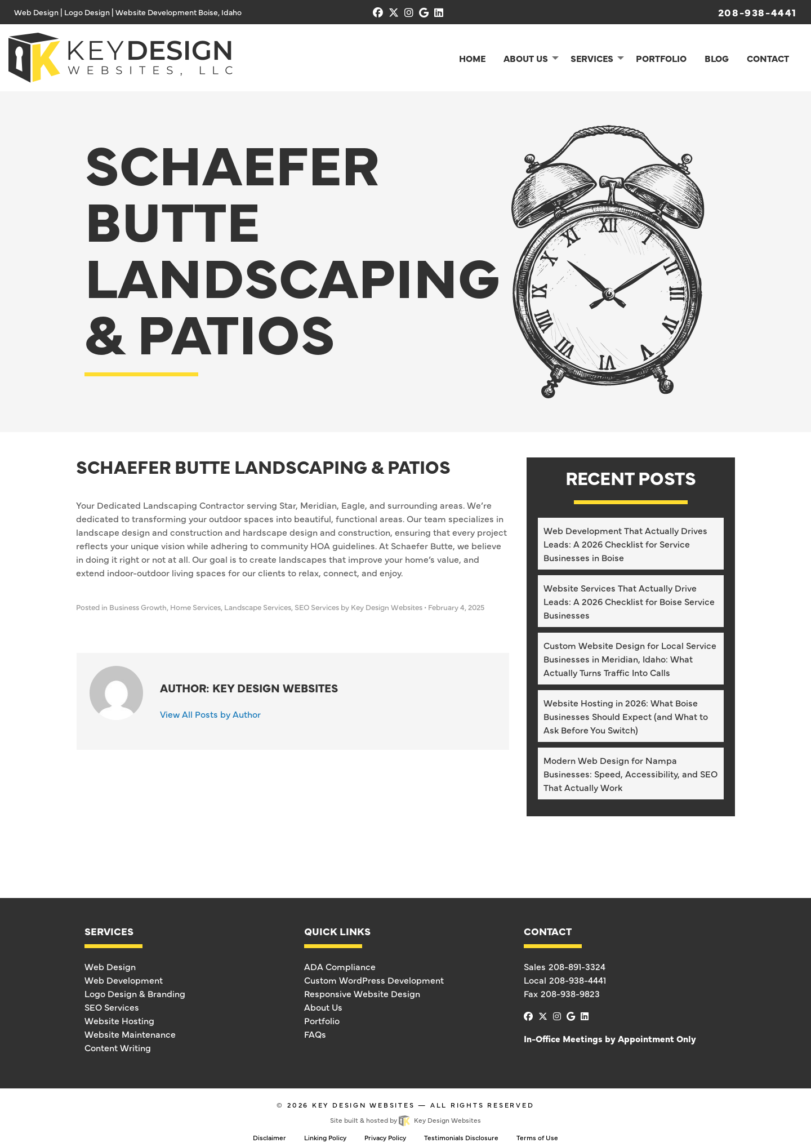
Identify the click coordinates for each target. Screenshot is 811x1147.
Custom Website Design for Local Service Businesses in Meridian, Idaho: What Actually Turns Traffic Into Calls (629, 658)
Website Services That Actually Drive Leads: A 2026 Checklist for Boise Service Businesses (629, 601)
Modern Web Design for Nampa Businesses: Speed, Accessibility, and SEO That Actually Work (630, 773)
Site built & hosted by (405, 1119)
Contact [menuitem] (768, 58)
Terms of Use (537, 1137)
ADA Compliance (340, 966)
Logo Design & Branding (134, 993)
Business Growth (138, 607)
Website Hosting (119, 1020)
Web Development (123, 979)
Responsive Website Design (362, 993)
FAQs (315, 1034)
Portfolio (322, 1020)
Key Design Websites (363, 1104)
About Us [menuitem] (525, 58)
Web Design (110, 966)
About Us (323, 1007)
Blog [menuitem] (717, 58)
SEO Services (317, 607)
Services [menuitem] (592, 58)
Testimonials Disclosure (461, 1137)
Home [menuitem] (472, 58)
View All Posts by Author (210, 714)
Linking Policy (325, 1137)
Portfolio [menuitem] (661, 58)
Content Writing (117, 1047)
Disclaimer (269, 1137)
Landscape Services (257, 607)
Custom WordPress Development (374, 979)
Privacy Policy (385, 1137)
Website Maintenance (130, 1034)
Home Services (195, 607)
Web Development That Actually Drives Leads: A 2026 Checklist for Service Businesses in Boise (625, 543)
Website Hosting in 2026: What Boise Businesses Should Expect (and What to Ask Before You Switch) (625, 716)
